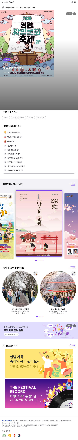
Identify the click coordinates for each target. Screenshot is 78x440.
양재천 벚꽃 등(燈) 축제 (15, 158)
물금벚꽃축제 (12, 146)
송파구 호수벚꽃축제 (14, 132)
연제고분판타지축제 (14, 154)
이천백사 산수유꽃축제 (15, 162)
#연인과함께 (40, 117)
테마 (33, 7)
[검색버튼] (75, 2)
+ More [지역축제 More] (73, 184)
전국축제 (19, 7)
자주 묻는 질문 (15, 423)
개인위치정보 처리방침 (34, 420)
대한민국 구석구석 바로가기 (8, 2)
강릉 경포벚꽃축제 (13, 150)
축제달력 (27, 7)
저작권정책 (45, 420)
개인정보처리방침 (7, 420)
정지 (74, 13)
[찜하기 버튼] (72, 2)
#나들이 (6, 117)
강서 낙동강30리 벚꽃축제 (16, 166)
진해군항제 (10, 141)
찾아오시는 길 (6, 423)
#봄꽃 (14, 117)
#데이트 (31, 117)
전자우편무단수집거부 (65, 420)
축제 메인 (3, 7)
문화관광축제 (10, 7)
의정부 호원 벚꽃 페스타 (15, 170)
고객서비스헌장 (54, 420)
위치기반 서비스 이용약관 (20, 420)
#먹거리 (22, 117)
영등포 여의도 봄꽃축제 (14, 137)
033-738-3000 (32, 425)
